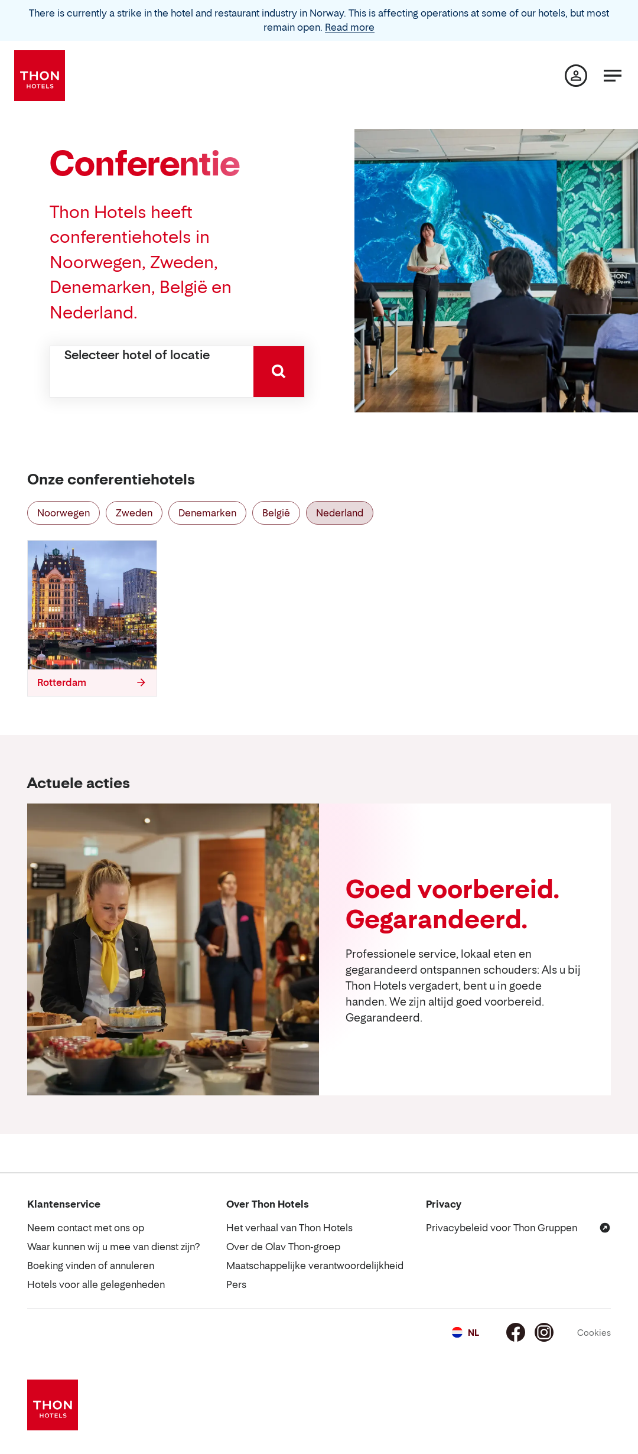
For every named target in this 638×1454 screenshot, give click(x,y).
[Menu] (612, 75)
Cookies (594, 1333)
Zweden (134, 513)
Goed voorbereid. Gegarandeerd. (452, 904)
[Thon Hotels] (39, 75)
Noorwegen (63, 513)
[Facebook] (515, 1332)
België (276, 513)
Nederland (339, 513)
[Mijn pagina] (576, 75)
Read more (350, 27)
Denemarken (207, 513)
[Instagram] (544, 1332)
